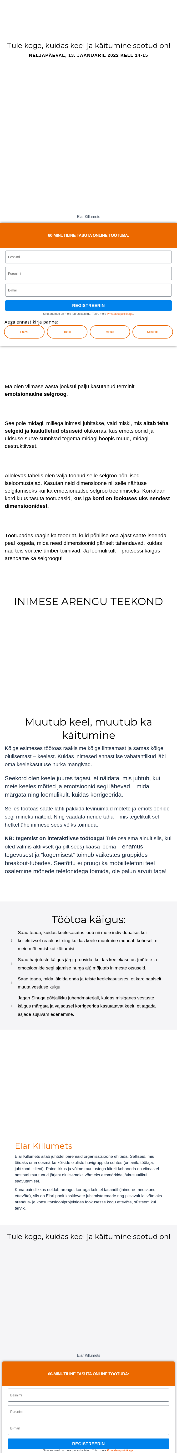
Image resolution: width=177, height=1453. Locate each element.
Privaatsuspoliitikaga (120, 313)
